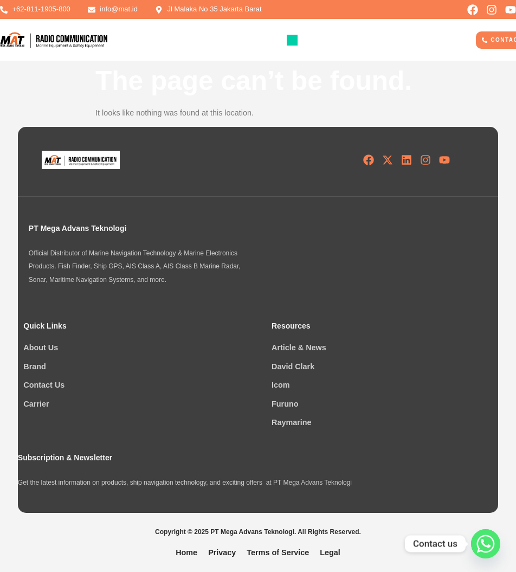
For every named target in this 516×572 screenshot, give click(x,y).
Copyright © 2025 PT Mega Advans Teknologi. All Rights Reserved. (258, 532)
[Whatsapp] (485, 543)
